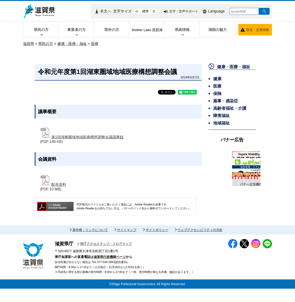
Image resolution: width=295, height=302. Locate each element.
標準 (145, 11)
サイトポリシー (157, 243)
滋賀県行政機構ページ (110, 270)
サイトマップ (126, 243)
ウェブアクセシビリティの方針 (200, 243)
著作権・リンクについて (90, 243)
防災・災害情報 (257, 30)
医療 (94, 44)
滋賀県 (28, 44)
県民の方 (45, 44)
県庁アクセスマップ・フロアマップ (106, 257)
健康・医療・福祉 (72, 44)
